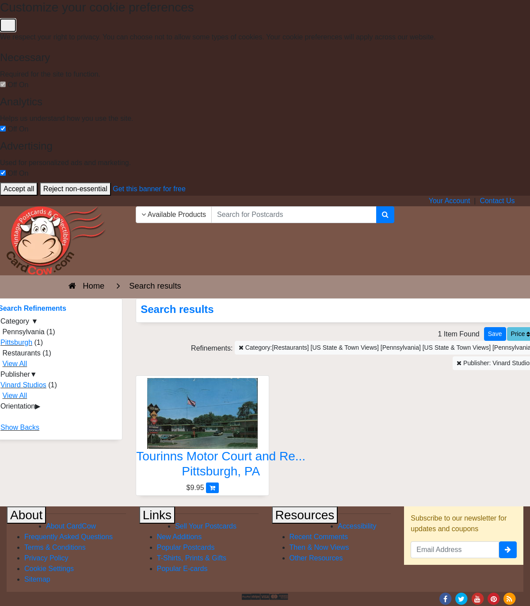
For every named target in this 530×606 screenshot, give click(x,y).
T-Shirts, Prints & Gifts (191, 558)
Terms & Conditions (55, 547)
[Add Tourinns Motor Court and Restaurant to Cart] (212, 487)
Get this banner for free (149, 189)
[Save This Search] (495, 334)
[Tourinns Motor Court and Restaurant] (202, 430)
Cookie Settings (49, 568)
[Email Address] (455, 549)
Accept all (19, 189)
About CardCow (71, 526)
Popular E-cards (182, 568)
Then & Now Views (319, 547)
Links (157, 515)
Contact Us (497, 201)
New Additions (179, 536)
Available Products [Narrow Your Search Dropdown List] (173, 214)
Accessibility (357, 526)
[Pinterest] (494, 598)
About (26, 515)
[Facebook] (445, 598)
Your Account (449, 201)
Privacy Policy (46, 558)
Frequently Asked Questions (68, 536)
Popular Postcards (186, 547)
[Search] (385, 214)
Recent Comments (319, 536)
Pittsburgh (16, 342)
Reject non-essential (75, 189)
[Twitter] (461, 598)
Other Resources (316, 558)
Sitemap (37, 579)
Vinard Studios (23, 385)
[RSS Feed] (510, 598)
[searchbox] (294, 214)
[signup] (508, 549)
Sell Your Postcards (205, 526)
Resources (305, 515)
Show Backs (19, 427)
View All (14, 363)
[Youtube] (477, 598)
